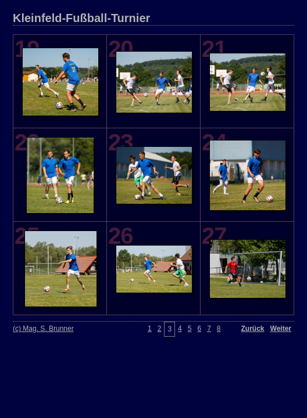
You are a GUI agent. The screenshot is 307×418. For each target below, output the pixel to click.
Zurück (253, 329)
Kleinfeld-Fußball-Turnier (81, 18)
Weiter (280, 329)
